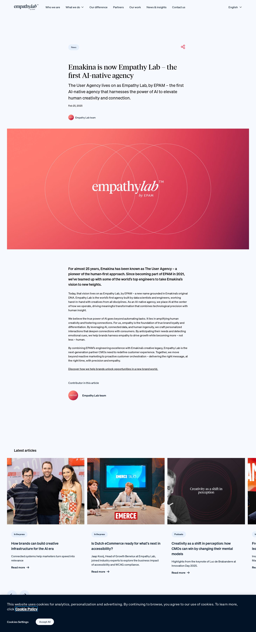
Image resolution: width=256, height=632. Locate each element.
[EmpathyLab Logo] (26, 7)
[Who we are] (53, 7)
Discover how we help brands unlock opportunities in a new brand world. (113, 369)
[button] (183, 47)
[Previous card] (12, 595)
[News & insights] (157, 7)
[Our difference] (98, 7)
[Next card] (24, 595)
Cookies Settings (18, 622)
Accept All (44, 622)
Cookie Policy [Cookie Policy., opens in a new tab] (26, 609)
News (73, 47)
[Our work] (135, 7)
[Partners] (118, 7)
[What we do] (75, 7)
